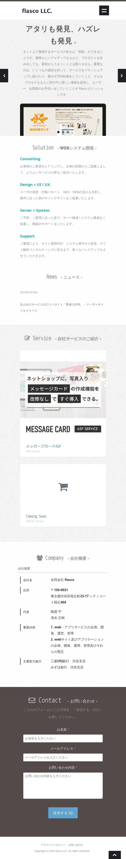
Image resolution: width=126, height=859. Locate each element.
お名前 (63, 729)
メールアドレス (63, 748)
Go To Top (115, 855)
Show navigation (104, 10)
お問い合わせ (75, 845)
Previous (4, 75)
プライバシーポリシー (53, 845)
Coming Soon (36, 516)
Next (122, 75)
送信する (63, 813)
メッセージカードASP (43, 446)
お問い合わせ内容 (63, 767)
